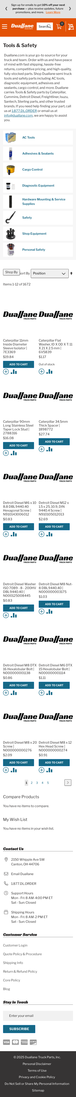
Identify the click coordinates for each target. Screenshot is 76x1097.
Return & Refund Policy (20, 971)
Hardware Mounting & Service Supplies (35, 202)
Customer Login (15, 945)
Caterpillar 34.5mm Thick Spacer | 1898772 (53, 425)
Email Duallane (22, 874)
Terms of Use (37, 1070)
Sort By (24, 273)
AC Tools (20, 138)
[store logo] (22, 26)
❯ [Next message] (70, 8)
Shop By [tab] (11, 272)
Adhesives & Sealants (29, 154)
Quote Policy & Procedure (22, 954)
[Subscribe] (19, 1029)
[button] (6, 371)
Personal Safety (25, 250)
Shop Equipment (25, 234)
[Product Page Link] (20, 336)
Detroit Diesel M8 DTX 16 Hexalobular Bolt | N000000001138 (20, 669)
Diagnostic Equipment (29, 186)
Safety (18, 218)
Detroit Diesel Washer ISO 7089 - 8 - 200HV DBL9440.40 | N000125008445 (19, 590)
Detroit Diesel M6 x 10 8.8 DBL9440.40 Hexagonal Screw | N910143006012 (19, 508)
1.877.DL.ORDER (24, 111)
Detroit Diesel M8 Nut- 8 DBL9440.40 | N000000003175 (56, 588)
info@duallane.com (18, 115)
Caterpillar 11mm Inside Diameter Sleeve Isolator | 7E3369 (15, 346)
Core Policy (11, 980)
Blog (6, 989)
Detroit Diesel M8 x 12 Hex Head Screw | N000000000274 (55, 746)
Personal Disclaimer (37, 1064)
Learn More (53, 12)
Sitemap (38, 1090)
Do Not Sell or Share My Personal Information (37, 1084)
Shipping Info (13, 963)
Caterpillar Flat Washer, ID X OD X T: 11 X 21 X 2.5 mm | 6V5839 (55, 346)
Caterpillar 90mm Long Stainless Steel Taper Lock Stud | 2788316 (18, 427)
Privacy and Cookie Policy (37, 1077)
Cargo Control (24, 170)
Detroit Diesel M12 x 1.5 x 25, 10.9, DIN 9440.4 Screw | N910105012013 (54, 508)
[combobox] (44, 26)
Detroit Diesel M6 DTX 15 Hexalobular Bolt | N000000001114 (55, 669)
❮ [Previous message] (6, 8)
